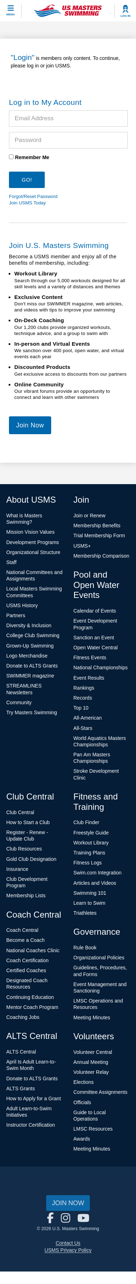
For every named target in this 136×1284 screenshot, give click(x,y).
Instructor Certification (30, 1125)
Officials (82, 1102)
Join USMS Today (27, 202)
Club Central (20, 812)
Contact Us (67, 1243)
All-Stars (82, 728)
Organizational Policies (98, 957)
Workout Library (91, 843)
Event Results (88, 678)
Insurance (17, 869)
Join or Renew (89, 515)
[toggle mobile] (10, 11)
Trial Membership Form (99, 535)
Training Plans (89, 853)
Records (82, 698)
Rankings (83, 688)
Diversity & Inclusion (29, 625)
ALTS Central (21, 1052)
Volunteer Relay (91, 1072)
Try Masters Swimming (31, 712)
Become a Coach (25, 940)
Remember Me (32, 157)
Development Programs (32, 542)
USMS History (22, 605)
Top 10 (80, 708)
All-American (87, 718)
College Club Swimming (33, 635)
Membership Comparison (101, 556)
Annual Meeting (90, 1062)
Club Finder (86, 822)
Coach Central (22, 930)
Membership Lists (26, 895)
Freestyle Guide (91, 833)
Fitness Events (89, 657)
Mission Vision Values (30, 532)
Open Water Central (95, 647)
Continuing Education (30, 997)
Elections (83, 1082)
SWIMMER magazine (30, 676)
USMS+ (82, 546)
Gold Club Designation (31, 859)
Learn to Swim (89, 903)
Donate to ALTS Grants (32, 666)
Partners (15, 615)
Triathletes (85, 913)
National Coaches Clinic (33, 950)
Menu (10, 14)
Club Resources (24, 849)
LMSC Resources (93, 1129)
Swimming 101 (89, 893)
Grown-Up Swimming (30, 646)
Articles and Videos (94, 883)
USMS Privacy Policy (67, 1250)
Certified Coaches (26, 970)
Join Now (30, 425)
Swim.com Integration (97, 873)
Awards (81, 1139)
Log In (126, 15)
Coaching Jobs (23, 1017)
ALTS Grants (20, 1088)
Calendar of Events (94, 611)
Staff (11, 562)
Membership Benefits (97, 525)
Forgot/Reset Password (33, 196)
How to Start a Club (28, 822)
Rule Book (85, 947)
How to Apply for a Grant (33, 1098)
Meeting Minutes (91, 1017)
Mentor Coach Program (32, 1007)
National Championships (100, 667)
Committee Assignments (100, 1092)
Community (19, 702)
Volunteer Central (92, 1052)
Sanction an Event (93, 637)
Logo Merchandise (27, 656)
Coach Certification (27, 960)
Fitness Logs (87, 863)
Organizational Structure (33, 552)
